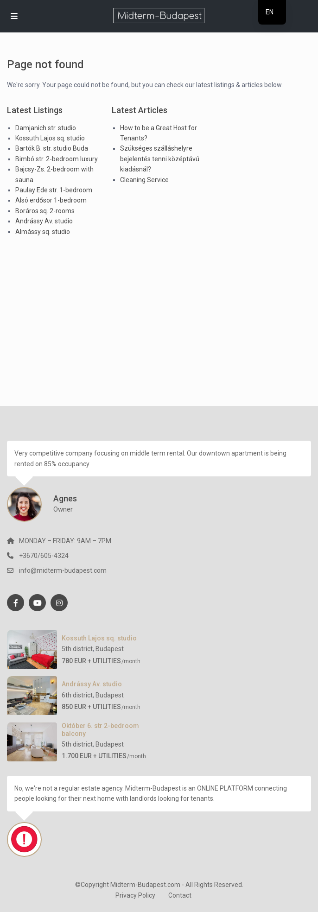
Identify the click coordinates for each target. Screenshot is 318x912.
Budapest (109, 648)
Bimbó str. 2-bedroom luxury (56, 159)
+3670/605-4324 (44, 555)
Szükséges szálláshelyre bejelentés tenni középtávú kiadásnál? (159, 159)
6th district (77, 695)
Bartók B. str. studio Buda (51, 148)
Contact (179, 895)
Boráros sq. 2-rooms (45, 211)
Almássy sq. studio (42, 231)
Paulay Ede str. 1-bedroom (53, 190)
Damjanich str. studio (45, 128)
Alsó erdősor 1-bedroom (51, 200)
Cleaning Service (144, 180)
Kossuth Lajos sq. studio (50, 138)
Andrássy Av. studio (44, 221)
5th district (77, 648)
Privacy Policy (135, 895)
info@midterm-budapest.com (63, 570)
